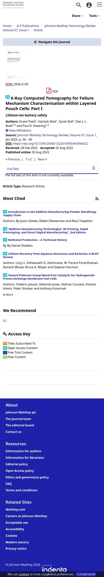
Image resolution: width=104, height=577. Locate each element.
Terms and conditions (22, 490)
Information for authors (23, 451)
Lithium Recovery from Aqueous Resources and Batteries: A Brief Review (50, 255)
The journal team (18, 419)
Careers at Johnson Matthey (26, 516)
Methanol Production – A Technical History (37, 240)
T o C (28, 159)
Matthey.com (15, 509)
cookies (24, 574)
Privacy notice (16, 548)
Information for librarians (25, 458)
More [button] (8, 295)
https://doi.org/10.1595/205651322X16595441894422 (50, 143)
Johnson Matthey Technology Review (70, 26)
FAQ (9, 484)
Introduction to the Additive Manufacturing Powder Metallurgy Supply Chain (49, 213)
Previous (13, 159)
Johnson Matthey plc (21, 412)
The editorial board (20, 425)
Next (42, 159)
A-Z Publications (28, 26)
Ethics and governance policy (27, 477)
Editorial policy (17, 464)
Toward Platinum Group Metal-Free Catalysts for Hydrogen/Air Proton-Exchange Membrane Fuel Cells (49, 276)
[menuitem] (79, 5)
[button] (52, 42)
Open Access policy (20, 471)
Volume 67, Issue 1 (16, 30)
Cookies (11, 536)
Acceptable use (17, 522)
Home (7, 26)
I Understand (86, 574)
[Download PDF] (52, 91)
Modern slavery (17, 542)
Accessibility (15, 529)
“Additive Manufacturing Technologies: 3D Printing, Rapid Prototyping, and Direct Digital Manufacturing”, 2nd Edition (45, 230)
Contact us (14, 432)
